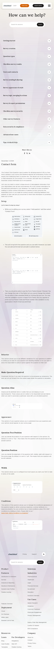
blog (2, 640)
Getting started (9, 41)
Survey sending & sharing (12, 80)
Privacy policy (32, 643)
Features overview (6, 603)
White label (4, 617)
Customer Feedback (34, 609)
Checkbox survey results (12, 64)
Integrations (15, 640)
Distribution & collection (8, 576)
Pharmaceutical (32, 576)
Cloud (3, 611)
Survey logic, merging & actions (15, 95)
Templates (4, 647)
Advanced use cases (10, 135)
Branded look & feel (7, 620)
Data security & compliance (13, 127)
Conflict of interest (33, 625)
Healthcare (31, 579)
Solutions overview (33, 595)
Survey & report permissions (14, 103)
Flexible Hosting (6, 592)
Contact (30, 640)
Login (14, 5)
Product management (34, 615)
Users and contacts (10, 72)
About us (30, 637)
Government (31, 589)
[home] (7, 6)
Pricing (25, 554)
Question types (9, 56)
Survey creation (9, 48)
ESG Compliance (33, 628)
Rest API (14, 644)
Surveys (3, 579)
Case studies (5, 644)
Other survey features (11, 119)
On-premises (5, 614)
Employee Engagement (34, 612)
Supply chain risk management (37, 622)
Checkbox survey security (13, 111)
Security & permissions (8, 586)
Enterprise (31, 606)
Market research (33, 603)
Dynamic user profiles (8, 589)
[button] (49, 6)
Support (34, 554)
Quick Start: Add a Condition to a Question (14, 513)
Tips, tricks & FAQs (10, 142)
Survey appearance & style (13, 88)
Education (31, 592)
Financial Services (33, 586)
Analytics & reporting (7, 582)
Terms (29, 646)
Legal (29, 582)
